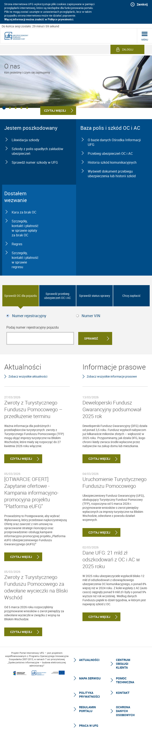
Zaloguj (127, 49)
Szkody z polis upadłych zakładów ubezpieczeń (37, 151)
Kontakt (123, 693)
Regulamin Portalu (87, 709)
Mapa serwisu (90, 678)
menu (144, 39)
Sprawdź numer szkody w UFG (35, 162)
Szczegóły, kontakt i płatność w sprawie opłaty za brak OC (25, 228)
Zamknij (142, 4)
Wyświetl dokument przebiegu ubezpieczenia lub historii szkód (112, 173)
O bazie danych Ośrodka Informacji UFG (114, 142)
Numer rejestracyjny (29, 315)
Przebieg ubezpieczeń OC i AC (110, 153)
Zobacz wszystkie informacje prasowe (112, 376)
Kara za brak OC (24, 212)
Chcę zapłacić (131, 296)
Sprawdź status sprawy (94, 296)
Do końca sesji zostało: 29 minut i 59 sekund (30, 26)
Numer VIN (91, 315)
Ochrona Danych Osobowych (125, 711)
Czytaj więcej (18, 459)
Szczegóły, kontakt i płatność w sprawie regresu (25, 260)
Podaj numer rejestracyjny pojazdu (32, 327)
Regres (17, 244)
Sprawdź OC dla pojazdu (20, 296)
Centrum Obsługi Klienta (123, 663)
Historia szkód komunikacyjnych (112, 162)
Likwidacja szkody (25, 140)
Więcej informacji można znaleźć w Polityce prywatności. (39, 19)
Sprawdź (91, 338)
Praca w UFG (88, 726)
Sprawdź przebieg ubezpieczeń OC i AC (57, 296)
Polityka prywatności (89, 695)
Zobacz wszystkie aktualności (27, 376)
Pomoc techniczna (125, 680)
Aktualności (89, 660)
